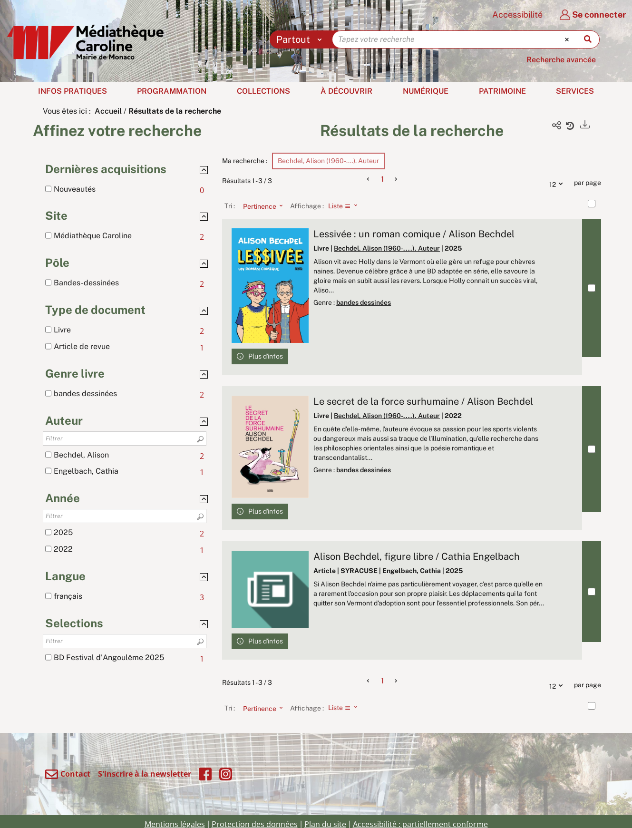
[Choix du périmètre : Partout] (301, 39)
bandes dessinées (363, 302)
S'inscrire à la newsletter (144, 774)
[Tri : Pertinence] (260, 206)
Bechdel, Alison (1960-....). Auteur (387, 248)
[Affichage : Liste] (345, 206)
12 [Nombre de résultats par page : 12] (558, 183)
